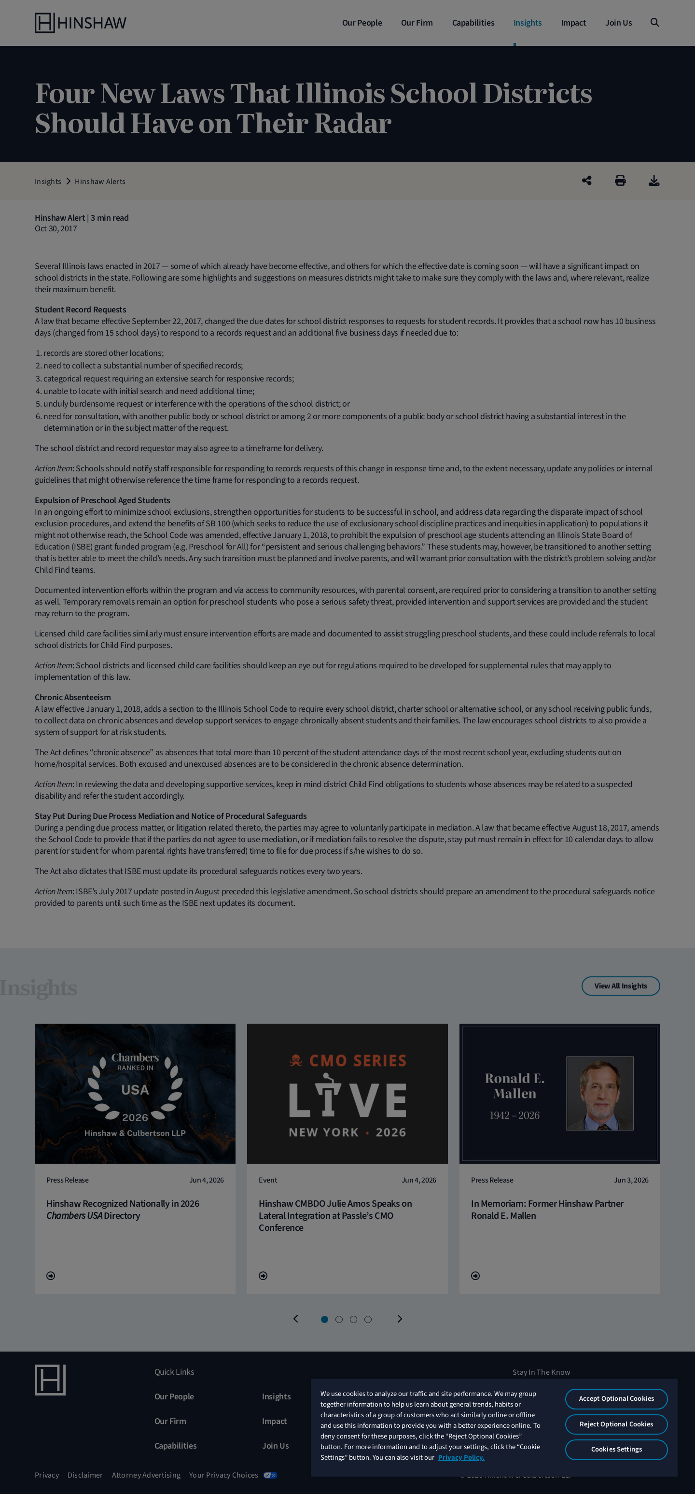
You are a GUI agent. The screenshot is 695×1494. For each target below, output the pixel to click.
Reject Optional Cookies (616, 1424)
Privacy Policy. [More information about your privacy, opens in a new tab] (461, 1457)
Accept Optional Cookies (616, 1399)
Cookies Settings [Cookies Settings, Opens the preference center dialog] (616, 1449)
